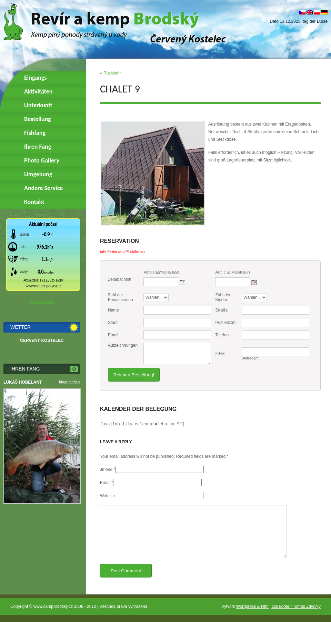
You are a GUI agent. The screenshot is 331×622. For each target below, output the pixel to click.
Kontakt (34, 202)
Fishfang (35, 133)
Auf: (232, 272)
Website (107, 495)
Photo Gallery (41, 160)
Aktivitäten (38, 91)
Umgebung (38, 174)
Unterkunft (38, 105)
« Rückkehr (110, 73)
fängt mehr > (69, 382)
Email (105, 482)
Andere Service (43, 188)
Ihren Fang (37, 146)
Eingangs (35, 77)
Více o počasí (41, 301)
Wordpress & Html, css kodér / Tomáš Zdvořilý (278, 606)
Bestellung (37, 119)
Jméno (106, 469)
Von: (161, 272)
